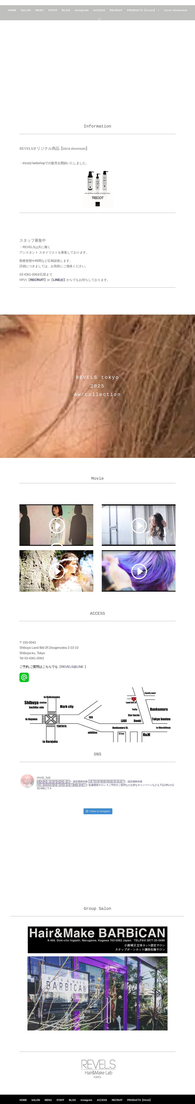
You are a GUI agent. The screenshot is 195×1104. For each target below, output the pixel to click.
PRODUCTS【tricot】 (142, 13)
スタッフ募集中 (32, 240)
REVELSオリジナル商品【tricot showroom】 (54, 148)
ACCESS (99, 13)
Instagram (82, 13)
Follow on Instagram (98, 801)
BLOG (66, 13)
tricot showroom (176, 13)
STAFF (52, 13)
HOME (11, 13)
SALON (25, 13)
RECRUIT (116, 13)
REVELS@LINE (72, 667)
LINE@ (58, 280)
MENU (39, 13)
